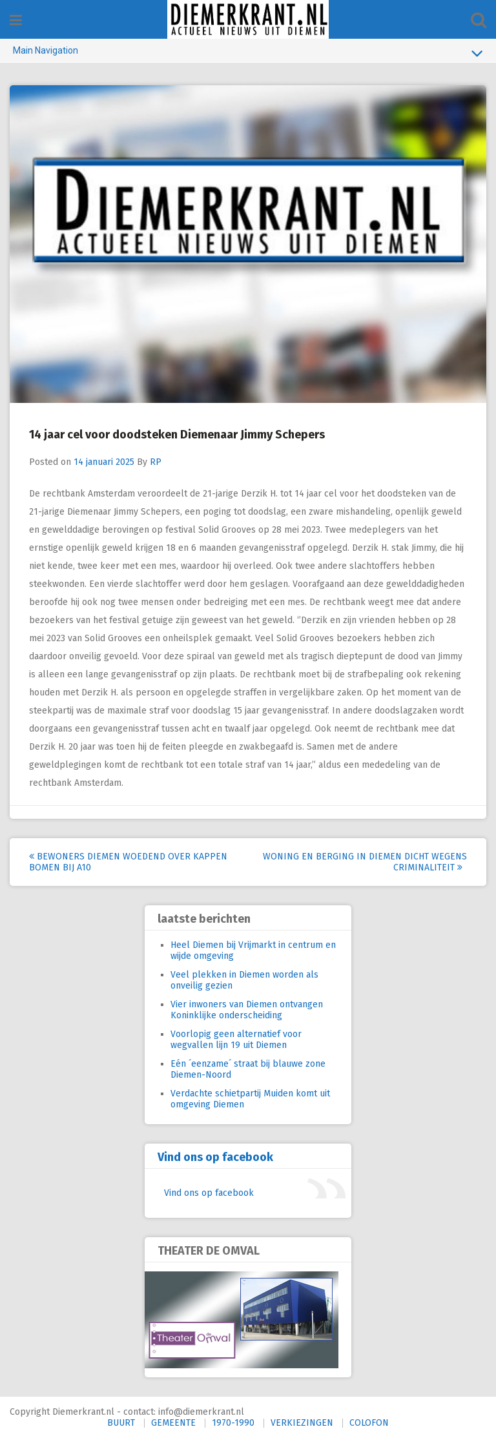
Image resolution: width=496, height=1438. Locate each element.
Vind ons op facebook (215, 1157)
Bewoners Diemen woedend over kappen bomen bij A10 (128, 862)
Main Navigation (248, 53)
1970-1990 (233, 1422)
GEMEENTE (173, 1422)
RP (155, 462)
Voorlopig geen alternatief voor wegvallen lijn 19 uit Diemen (236, 1040)
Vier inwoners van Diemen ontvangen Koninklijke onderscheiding (246, 1010)
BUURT (121, 1422)
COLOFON (369, 1422)
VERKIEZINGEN (302, 1422)
